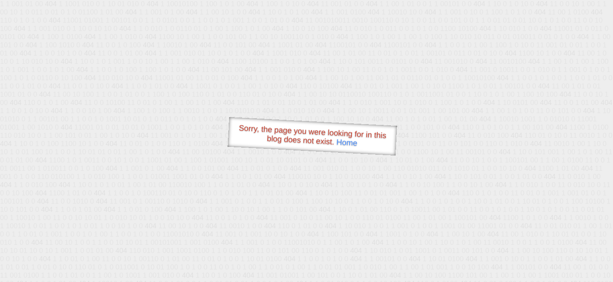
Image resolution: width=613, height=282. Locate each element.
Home (346, 142)
